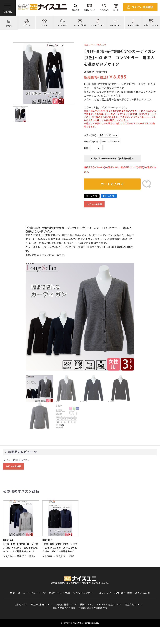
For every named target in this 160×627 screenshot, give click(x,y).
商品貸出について (133, 604)
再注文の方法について (41, 604)
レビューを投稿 (94, 204)
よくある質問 (142, 592)
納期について (86, 604)
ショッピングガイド (84, 592)
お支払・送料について (66, 604)
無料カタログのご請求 (64, 608)
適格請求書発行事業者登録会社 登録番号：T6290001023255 (80, 582)
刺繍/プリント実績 (59, 592)
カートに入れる (112, 184)
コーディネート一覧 (34, 592)
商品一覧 (15, 592)
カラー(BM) (90, 135)
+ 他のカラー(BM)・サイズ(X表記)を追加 (112, 158)
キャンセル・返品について (109, 604)
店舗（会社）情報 (123, 592)
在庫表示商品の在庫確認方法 (92, 608)
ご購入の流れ (20, 604)
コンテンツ (105, 592)
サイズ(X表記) (91, 141)
